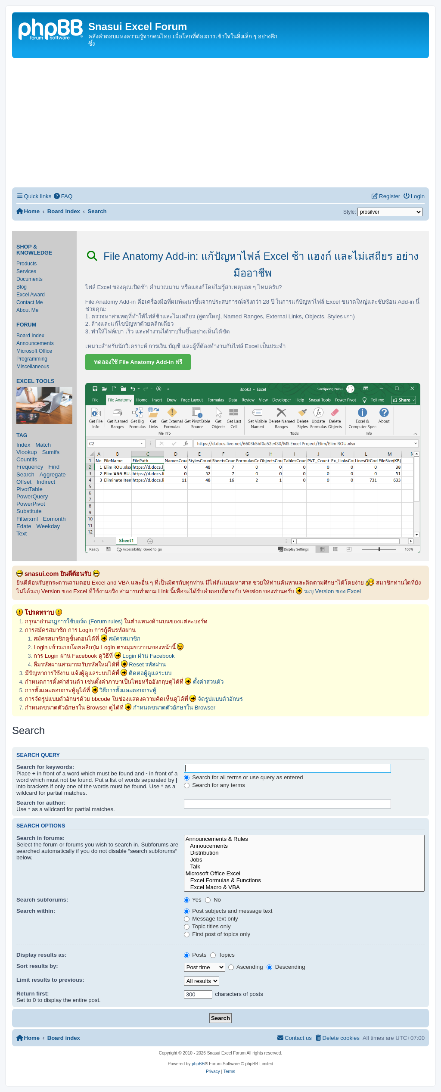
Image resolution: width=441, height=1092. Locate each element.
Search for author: (40, 803)
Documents (29, 279)
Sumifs (50, 452)
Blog (21, 287)
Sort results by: (37, 966)
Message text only (211, 918)
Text (21, 533)
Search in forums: (40, 838)
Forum (26, 325)
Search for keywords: (45, 767)
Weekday (48, 526)
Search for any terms (214, 785)
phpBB (198, 1063)
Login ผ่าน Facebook (148, 656)
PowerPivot (30, 504)
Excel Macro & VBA (304, 887)
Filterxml (27, 519)
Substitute (29, 511)
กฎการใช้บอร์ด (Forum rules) (86, 621)
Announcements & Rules (304, 839)
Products (26, 264)
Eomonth (54, 519)
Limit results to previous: (50, 980)
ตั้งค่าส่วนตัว (208, 681)
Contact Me (29, 302)
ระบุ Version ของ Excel (332, 591)
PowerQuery (32, 496)
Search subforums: (42, 899)
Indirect (46, 482)
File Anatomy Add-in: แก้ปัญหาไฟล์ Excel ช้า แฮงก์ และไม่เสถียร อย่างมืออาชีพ (253, 264)
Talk (304, 866)
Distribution (304, 852)
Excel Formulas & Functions (304, 880)
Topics (222, 955)
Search (25, 474)
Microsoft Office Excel (304, 873)
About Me (27, 310)
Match (43, 445)
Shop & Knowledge (34, 250)
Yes (193, 899)
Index (23, 445)
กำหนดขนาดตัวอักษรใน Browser (174, 707)
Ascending (245, 967)
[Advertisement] (220, 122)
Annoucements (304, 846)
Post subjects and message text (228, 911)
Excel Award (30, 295)
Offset (23, 482)
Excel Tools (35, 381)
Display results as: (41, 955)
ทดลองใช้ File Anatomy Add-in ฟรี (138, 362)
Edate (23, 526)
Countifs (26, 459)
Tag (22, 435)
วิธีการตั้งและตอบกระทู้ (127, 690)
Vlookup (26, 452)
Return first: (32, 993)
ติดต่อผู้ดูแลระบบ (150, 673)
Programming (31, 359)
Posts (195, 955)
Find (53, 467)
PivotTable (29, 489)
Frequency (29, 467)
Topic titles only (207, 926)
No (213, 899)
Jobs (304, 859)
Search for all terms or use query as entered (243, 777)
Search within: (35, 911)
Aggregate (53, 474)
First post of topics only (217, 934)
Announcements (35, 343)
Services (26, 271)
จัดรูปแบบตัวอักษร (220, 699)
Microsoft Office (34, 351)
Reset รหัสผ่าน (147, 664)
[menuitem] (62, 196)
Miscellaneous (32, 367)
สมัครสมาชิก (124, 638)
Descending (286, 967)
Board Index (30, 336)
